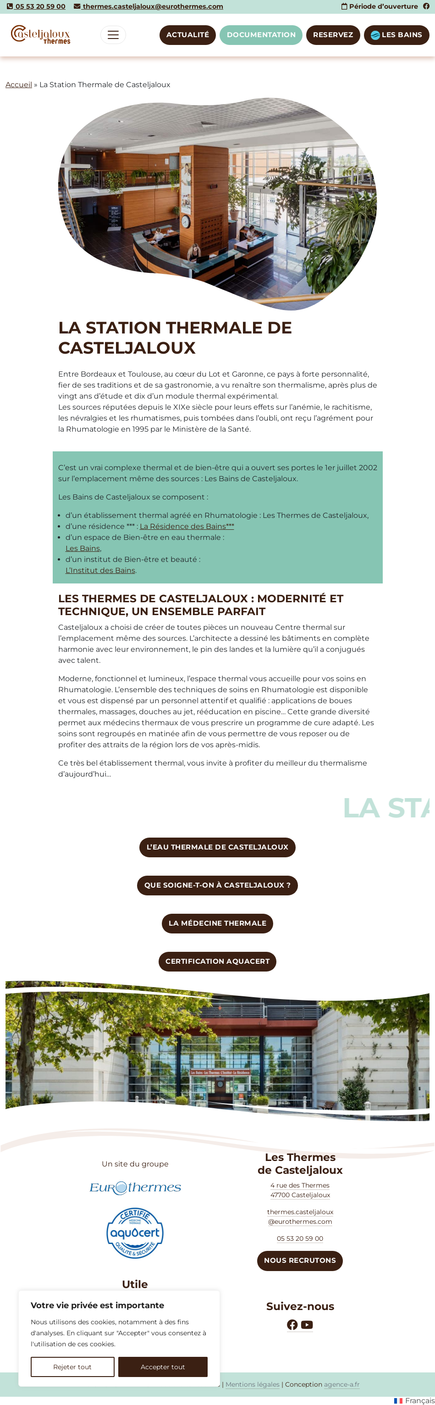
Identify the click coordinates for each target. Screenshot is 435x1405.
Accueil (19, 84)
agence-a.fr (342, 1384)
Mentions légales (253, 1384)
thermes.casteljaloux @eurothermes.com (300, 1217)
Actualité (187, 34)
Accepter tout (163, 1367)
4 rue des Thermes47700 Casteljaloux (300, 1190)
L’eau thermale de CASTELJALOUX (218, 847)
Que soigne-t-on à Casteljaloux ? (217, 885)
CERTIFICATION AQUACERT (217, 961)
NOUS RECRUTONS (300, 1260)
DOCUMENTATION (261, 34)
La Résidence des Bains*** (187, 526)
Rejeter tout (72, 1367)
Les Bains (83, 548)
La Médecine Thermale (217, 923)
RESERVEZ (333, 34)
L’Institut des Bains (100, 570)
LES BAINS (397, 35)
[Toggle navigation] (113, 35)
